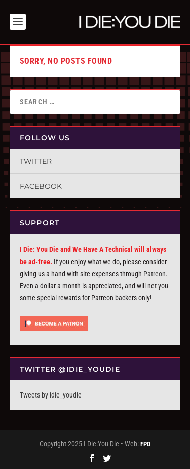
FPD (145, 444)
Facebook (41, 186)
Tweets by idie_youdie (51, 395)
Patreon (154, 274)
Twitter (36, 161)
